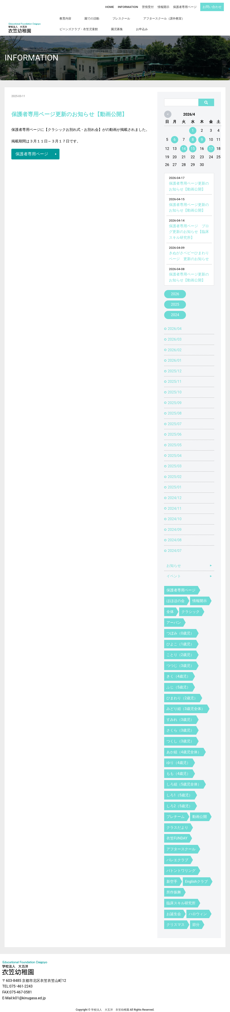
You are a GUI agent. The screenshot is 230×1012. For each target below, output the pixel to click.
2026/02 (175, 344)
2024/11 (175, 503)
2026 (175, 288)
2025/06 (175, 429)
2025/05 (175, 439)
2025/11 (175, 376)
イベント (173, 570)
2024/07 (175, 545)
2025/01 (175, 482)
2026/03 (175, 334)
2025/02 (175, 471)
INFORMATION (130, 6)
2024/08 (175, 534)
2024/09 (175, 524)
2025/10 (175, 386)
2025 (175, 299)
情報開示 (164, 6)
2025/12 (175, 365)
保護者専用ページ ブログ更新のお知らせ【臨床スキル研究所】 (189, 226)
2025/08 (175, 407)
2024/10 (175, 513)
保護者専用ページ (185, 6)
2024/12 (175, 492)
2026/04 (175, 323)
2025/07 (175, 418)
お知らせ (173, 560)
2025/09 (175, 397)
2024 (175, 309)
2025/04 (175, 450)
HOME (113, 6)
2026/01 (175, 355)
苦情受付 (149, 6)
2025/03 (175, 460)
